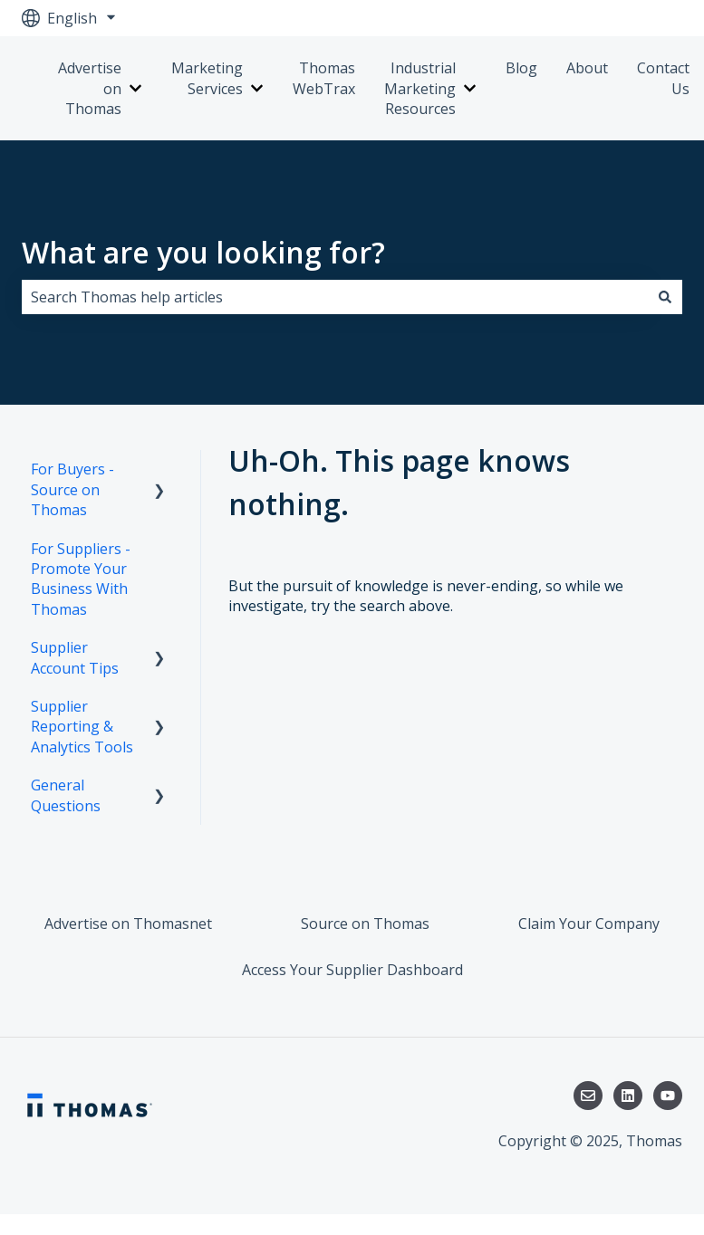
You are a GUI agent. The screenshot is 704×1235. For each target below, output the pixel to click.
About (587, 68)
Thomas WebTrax (324, 78)
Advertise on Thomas (89, 88)
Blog (521, 68)
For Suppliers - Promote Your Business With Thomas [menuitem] (80, 579)
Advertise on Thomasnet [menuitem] (128, 923)
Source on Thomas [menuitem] (365, 923)
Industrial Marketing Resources (420, 88)
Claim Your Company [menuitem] (589, 923)
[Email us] (588, 1095)
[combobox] (335, 297)
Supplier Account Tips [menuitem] (75, 657)
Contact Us (663, 78)
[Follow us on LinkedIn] (627, 1095)
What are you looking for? (203, 252)
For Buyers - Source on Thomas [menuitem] (72, 489)
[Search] (665, 297)
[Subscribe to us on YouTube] (667, 1095)
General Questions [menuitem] (66, 795)
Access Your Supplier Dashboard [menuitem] (352, 970)
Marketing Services (207, 78)
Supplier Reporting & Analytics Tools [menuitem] (82, 726)
